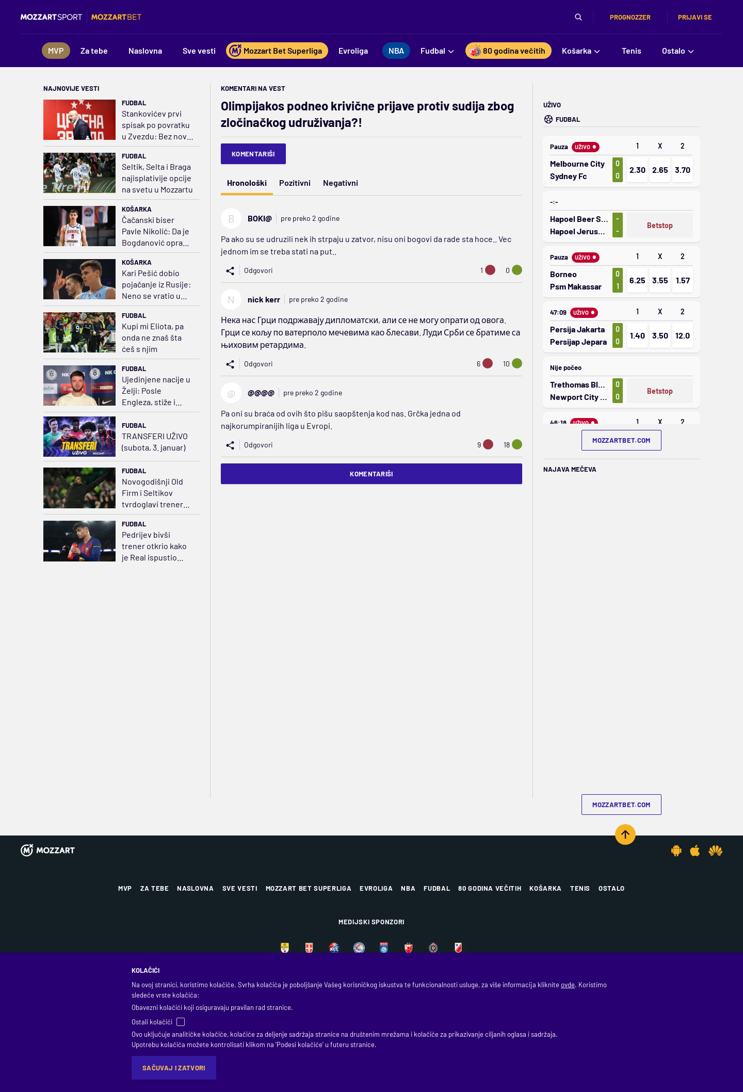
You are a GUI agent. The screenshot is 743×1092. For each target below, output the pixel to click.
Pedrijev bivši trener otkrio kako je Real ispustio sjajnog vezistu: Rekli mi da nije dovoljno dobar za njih (154, 546)
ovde (568, 985)
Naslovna (195, 888)
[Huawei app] (715, 850)
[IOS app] (695, 850)
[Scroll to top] (625, 834)
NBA (408, 888)
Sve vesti (239, 888)
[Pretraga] (578, 17)
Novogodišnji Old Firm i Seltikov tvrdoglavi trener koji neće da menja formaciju (155, 493)
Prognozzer (630, 17)
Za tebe (154, 888)
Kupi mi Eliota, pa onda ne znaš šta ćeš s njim (153, 337)
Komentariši (253, 154)
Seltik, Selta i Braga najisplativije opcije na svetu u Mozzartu (157, 178)
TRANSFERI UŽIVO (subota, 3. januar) (155, 441)
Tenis (580, 888)
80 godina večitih (489, 888)
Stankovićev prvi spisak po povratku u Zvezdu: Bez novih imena (157, 125)
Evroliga (376, 888)
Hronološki (247, 182)
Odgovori (258, 270)
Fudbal (134, 103)
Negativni (340, 182)
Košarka (137, 209)
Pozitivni (295, 182)
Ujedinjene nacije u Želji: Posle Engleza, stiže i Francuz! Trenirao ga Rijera (156, 391)
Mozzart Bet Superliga (309, 888)
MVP (125, 888)
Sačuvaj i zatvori (173, 1068)
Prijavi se (695, 17)
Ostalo (612, 888)
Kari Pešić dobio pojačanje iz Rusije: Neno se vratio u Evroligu (156, 284)
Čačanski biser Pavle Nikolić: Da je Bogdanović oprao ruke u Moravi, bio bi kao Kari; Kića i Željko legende (157, 231)
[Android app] (676, 850)
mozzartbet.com (621, 440)
